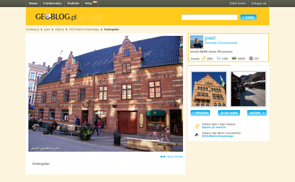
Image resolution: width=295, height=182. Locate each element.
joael (47, 29)
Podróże (73, 3)
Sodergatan (111, 29)
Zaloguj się (258, 3)
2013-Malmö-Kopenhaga (84, 29)
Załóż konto (237, 3)
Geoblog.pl (32, 29)
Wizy (88, 3)
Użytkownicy (52, 3)
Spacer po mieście (214, 127)
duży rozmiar (175, 156)
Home (33, 3)
